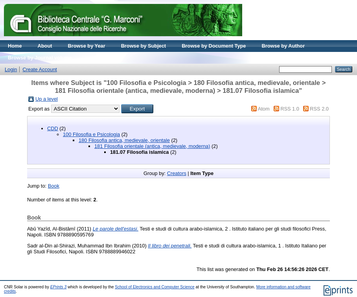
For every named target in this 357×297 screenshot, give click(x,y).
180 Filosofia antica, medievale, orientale (124, 140)
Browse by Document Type (214, 46)
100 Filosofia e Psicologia (91, 134)
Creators (176, 173)
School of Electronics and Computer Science (155, 287)
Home (15, 46)
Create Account (39, 69)
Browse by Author (283, 46)
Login (11, 69)
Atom (264, 109)
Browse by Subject (143, 46)
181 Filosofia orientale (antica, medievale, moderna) (152, 146)
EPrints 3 (58, 287)
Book (53, 186)
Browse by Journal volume (40, 58)
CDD (52, 128)
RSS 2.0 (319, 109)
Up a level (46, 99)
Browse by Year (86, 46)
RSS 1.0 (289, 109)
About (45, 46)
